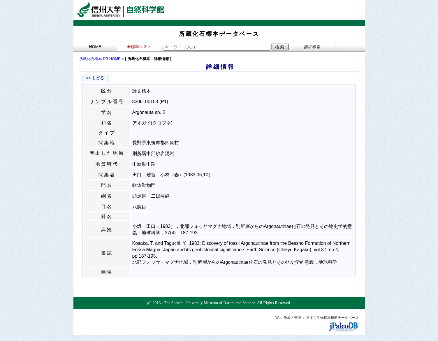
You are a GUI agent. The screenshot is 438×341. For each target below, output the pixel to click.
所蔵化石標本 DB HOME (100, 59)
